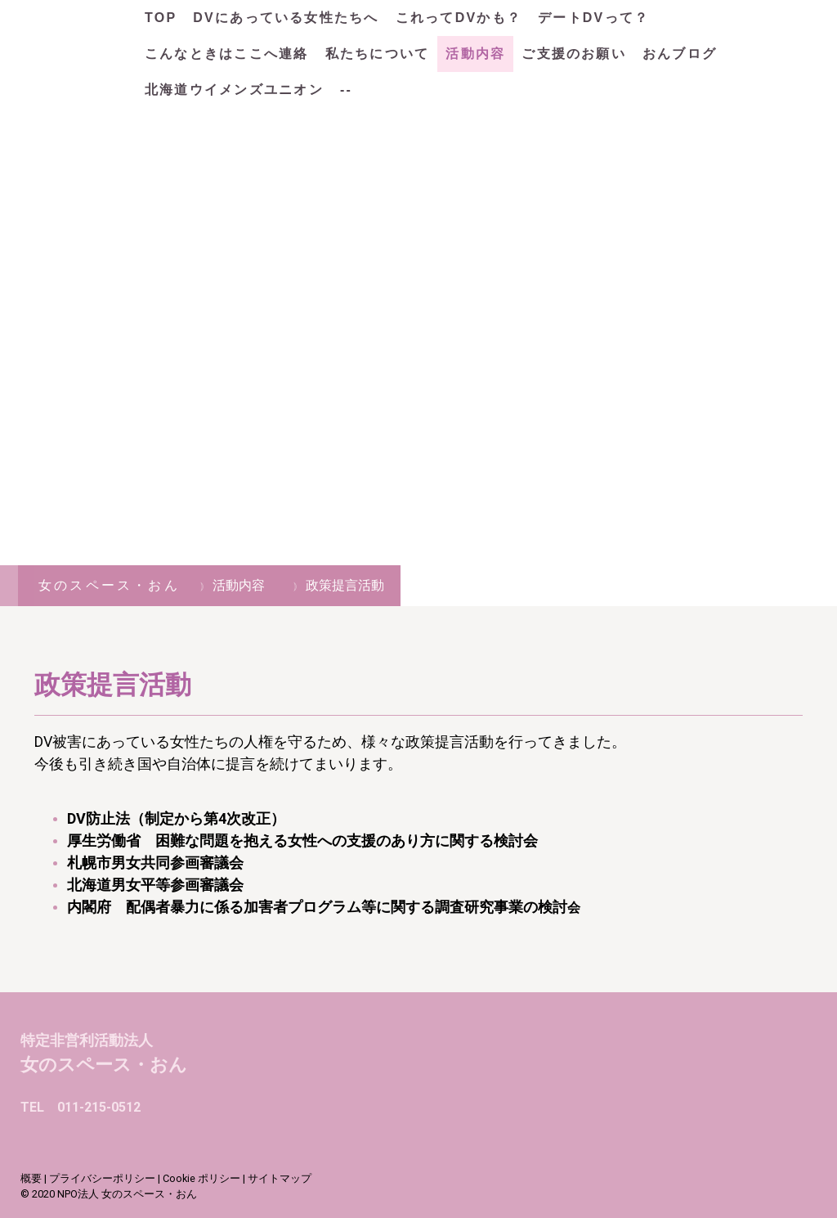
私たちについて (377, 54)
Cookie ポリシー (201, 1178)
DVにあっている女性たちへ (285, 18)
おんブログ (679, 54)
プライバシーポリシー (102, 1178)
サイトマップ (279, 1178)
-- (346, 90)
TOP (161, 18)
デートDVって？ (593, 18)
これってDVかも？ (458, 18)
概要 (31, 1178)
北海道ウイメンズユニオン (234, 90)
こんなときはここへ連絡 (227, 54)
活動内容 (475, 54)
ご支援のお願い (573, 54)
